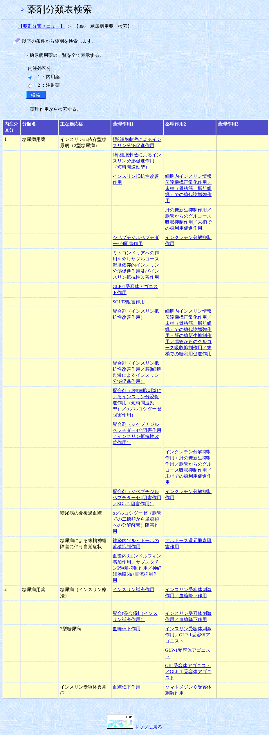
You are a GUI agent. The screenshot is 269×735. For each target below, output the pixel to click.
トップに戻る (134, 727)
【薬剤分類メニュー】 (41, 26)
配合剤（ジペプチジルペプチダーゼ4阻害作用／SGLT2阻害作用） (137, 497)
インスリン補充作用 (133, 589)
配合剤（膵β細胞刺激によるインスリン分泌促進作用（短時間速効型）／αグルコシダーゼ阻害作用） (137, 402)
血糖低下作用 (126, 628)
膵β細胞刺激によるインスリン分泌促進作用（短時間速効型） (137, 160)
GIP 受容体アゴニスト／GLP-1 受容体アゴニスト (188, 671)
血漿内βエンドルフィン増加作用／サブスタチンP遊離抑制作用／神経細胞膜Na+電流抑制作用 (137, 568)
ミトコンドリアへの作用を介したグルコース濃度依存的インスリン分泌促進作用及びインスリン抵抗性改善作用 (136, 265)
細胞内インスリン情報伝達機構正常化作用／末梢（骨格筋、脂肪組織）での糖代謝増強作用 (188, 188)
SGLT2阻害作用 (129, 301)
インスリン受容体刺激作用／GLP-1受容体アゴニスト (188, 634)
